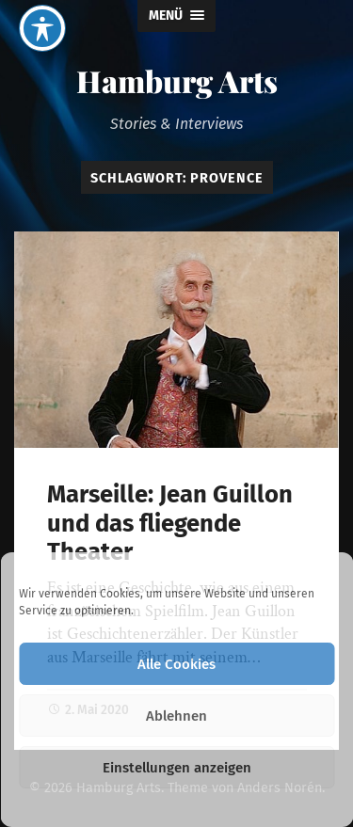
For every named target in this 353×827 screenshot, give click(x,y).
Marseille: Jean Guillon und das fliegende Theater (170, 523)
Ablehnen (176, 716)
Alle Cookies (176, 664)
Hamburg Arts (177, 80)
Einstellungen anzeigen (177, 767)
